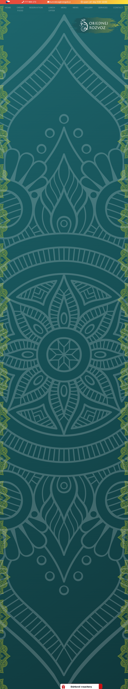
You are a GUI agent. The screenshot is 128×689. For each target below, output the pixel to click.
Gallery (88, 7)
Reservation (36, 7)
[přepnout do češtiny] (8, 1)
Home (8, 7)
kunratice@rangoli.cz (59, 1)
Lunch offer (51, 9)
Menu (63, 7)
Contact (118, 7)
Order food (20, 9)
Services (103, 7)
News (75, 7)
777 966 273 (29, 1)
